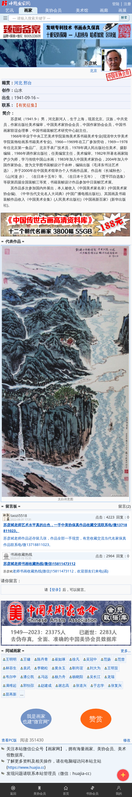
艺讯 (9, 10)
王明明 (11, 659)
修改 (126, 740)
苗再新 (11, 694)
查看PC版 (9, 740)
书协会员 (92, 793)
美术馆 (82, 10)
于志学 (98, 685)
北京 (93, 70)
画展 (122, 10)
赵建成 (46, 685)
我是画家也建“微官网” (36, 719)
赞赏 (96, 719)
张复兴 (116, 685)
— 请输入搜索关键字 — (31, 18)
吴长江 (95, 676)
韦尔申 (11, 676)
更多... (126, 650)
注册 (127, 3)
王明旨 (112, 667)
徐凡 (75, 659)
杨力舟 (60, 676)
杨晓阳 (77, 676)
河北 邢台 (23, 83)
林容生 (11, 667)
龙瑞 (110, 676)
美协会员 (53, 10)
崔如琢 (60, 659)
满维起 (11, 685)
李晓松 (42, 667)
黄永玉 (60, 667)
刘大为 (95, 667)
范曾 (121, 659)
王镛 (26, 659)
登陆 (115, 3)
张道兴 (81, 685)
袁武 (26, 667)
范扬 (107, 659)
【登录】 (55, 589)
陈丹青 (42, 659)
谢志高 (63, 685)
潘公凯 (28, 676)
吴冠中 (91, 659)
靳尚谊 (77, 667)
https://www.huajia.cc (26, 767)
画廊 (104, 10)
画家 (28, 10)
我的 (119, 793)
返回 (13, 793)
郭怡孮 (28, 685)
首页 (66, 793)
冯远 (44, 676)
